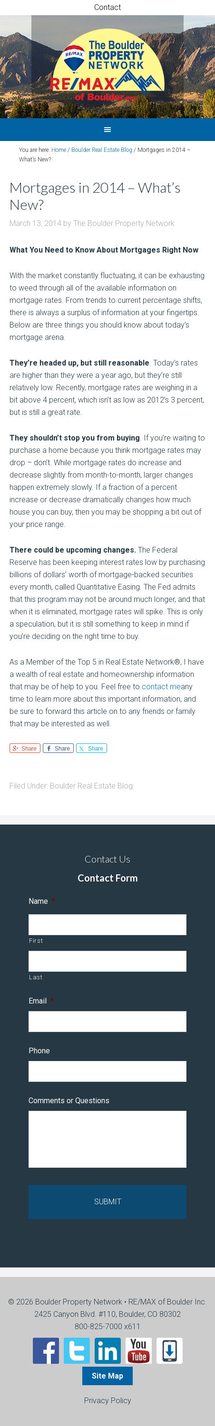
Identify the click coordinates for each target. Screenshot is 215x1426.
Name (42, 901)
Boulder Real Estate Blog (91, 785)
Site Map (107, 1375)
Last (36, 977)
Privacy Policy (107, 1400)
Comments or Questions (69, 1100)
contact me (161, 686)
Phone (39, 1050)
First (36, 940)
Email (41, 1000)
